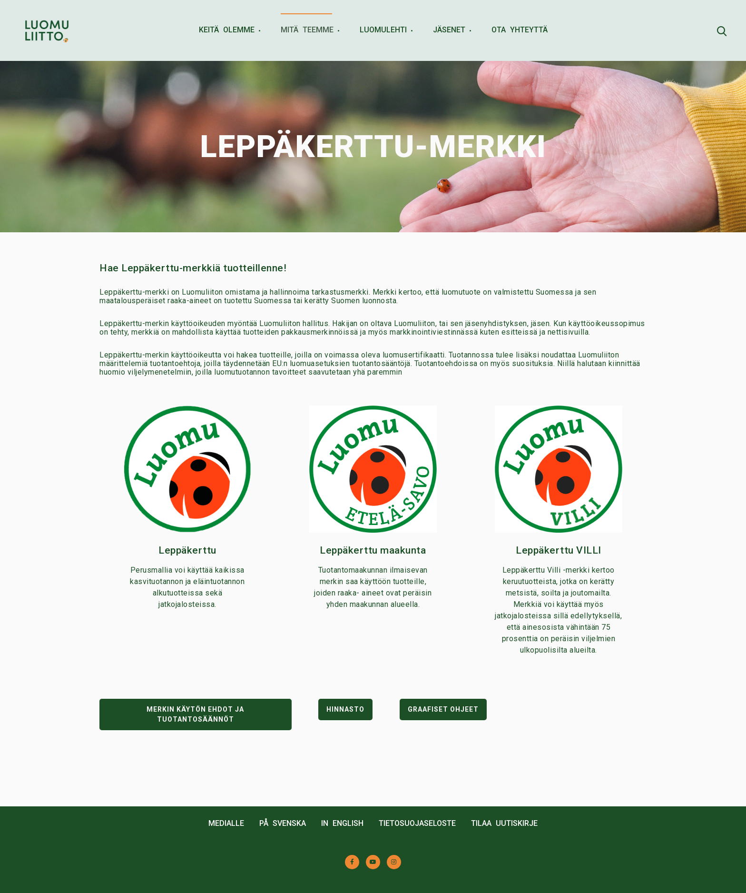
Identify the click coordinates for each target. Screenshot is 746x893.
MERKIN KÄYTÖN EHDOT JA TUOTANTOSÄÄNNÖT (195, 714)
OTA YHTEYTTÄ (519, 29)
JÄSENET (449, 29)
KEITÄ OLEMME (227, 29)
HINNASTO (345, 709)
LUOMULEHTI (383, 29)
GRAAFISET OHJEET (443, 709)
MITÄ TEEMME (307, 29)
